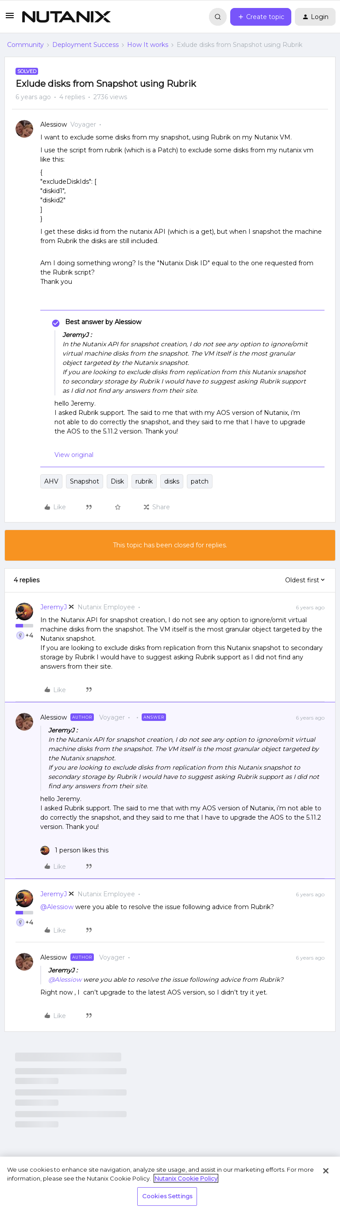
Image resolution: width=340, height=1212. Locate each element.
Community (25, 45)
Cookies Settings (167, 1196)
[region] (170, 1184)
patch (200, 481)
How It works (147, 45)
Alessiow (53, 124)
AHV (51, 481)
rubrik (144, 481)
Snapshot (84, 481)
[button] (9, 19)
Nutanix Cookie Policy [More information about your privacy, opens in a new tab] (186, 1178)
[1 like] (74, 850)
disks (171, 481)
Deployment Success (85, 45)
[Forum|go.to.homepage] (66, 17)
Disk (117, 481)
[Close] (326, 1171)
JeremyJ (53, 607)
